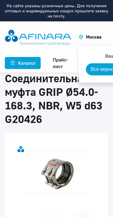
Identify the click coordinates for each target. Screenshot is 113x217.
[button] (90, 36)
